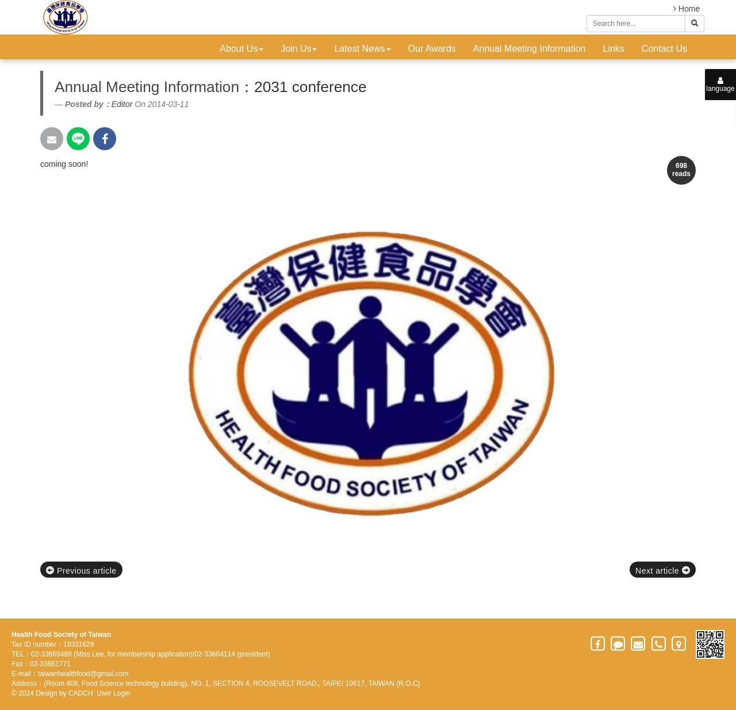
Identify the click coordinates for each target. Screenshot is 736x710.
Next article (662, 570)
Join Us (299, 49)
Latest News (362, 49)
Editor (122, 104)
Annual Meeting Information (529, 49)
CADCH (80, 693)
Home (686, 8)
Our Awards (432, 49)
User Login (113, 693)
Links (613, 49)
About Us (241, 49)
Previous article (81, 570)
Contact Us (664, 49)
